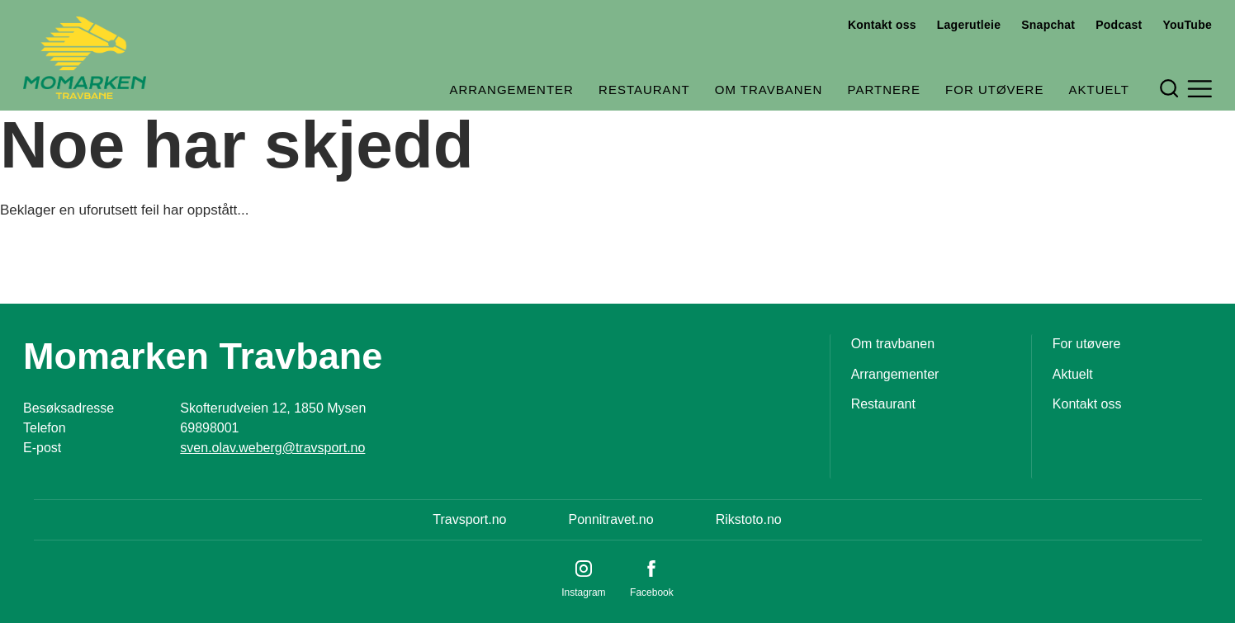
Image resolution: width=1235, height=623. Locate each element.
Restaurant (644, 90)
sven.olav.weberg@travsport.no (272, 448)
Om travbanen (769, 90)
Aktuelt (1099, 90)
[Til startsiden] (84, 58)
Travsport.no (469, 519)
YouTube (1187, 24)
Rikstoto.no (749, 519)
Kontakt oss (882, 24)
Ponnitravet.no (610, 519)
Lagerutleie (969, 24)
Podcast (1118, 24)
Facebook (652, 592)
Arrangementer (511, 90)
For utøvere (994, 90)
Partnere (884, 90)
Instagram (583, 592)
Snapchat (1048, 24)
